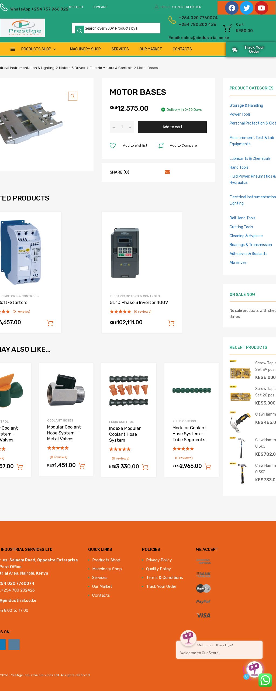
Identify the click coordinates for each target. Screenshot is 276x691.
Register (193, 7)
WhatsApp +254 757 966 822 (23, 9)
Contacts (182, 49)
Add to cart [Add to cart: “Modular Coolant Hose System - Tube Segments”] (208, 466)
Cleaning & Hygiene (246, 236)
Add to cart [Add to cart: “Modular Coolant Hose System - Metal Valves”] (81, 465)
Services (120, 49)
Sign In (178, 7)
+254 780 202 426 (187, 24)
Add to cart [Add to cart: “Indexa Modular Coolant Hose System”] (145, 467)
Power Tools (240, 114)
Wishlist (76, 7)
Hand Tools (239, 167)
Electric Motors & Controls (111, 68)
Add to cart (172, 127)
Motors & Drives (72, 68)
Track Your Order (161, 586)
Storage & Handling (246, 105)
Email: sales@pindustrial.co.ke (182, 37)
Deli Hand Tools (243, 218)
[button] (72, 96)
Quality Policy (158, 568)
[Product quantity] (122, 127)
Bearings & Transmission (251, 245)
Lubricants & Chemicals (250, 158)
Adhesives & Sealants (248, 253)
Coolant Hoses (60, 420)
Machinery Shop (85, 49)
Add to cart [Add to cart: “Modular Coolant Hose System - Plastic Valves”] (19, 467)
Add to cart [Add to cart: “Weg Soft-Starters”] (50, 323)
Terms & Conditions (164, 577)
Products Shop (39, 49)
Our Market (151, 49)
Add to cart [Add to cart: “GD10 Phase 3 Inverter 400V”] (171, 323)
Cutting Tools (241, 227)
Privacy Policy (159, 560)
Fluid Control (121, 422)
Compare (99, 7)
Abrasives (238, 262)
